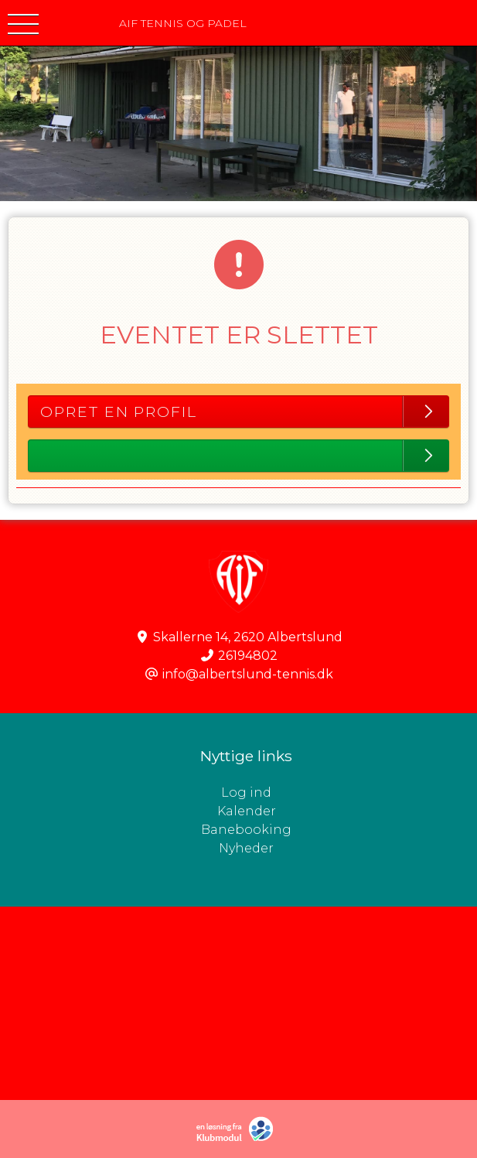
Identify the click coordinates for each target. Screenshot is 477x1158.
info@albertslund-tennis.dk (247, 674)
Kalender (246, 811)
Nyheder (246, 848)
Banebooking (246, 829)
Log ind (349, 793)
